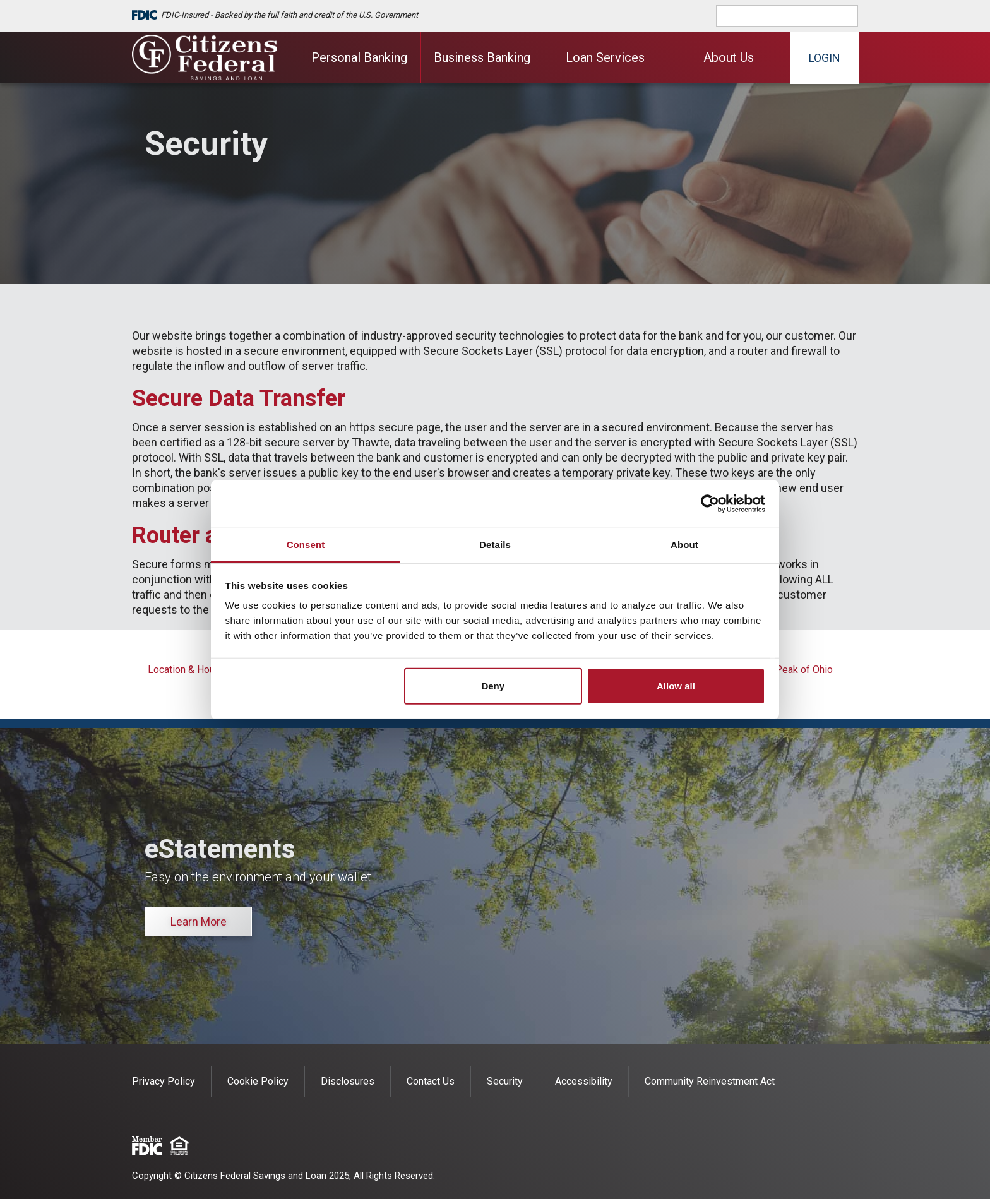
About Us (728, 57)
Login (824, 57)
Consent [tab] (306, 544)
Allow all (676, 685)
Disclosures (347, 1081)
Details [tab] (495, 544)
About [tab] (684, 544)
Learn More (198, 921)
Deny (492, 685)
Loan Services (605, 57)
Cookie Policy (258, 1081)
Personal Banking (359, 57)
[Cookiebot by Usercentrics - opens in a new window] (710, 503)
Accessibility (583, 1081)
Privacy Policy (163, 1081)
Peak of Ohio (804, 670)
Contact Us (431, 1081)
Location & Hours (186, 670)
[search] (795, 16)
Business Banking (482, 57)
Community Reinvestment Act (710, 1081)
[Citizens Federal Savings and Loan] (204, 57)
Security (505, 1081)
